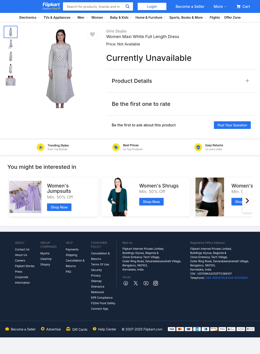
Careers (20, 260)
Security (96, 270)
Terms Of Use (100, 264)
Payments (72, 249)
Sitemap (96, 281)
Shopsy (45, 264)
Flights (215, 17)
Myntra (45, 253)
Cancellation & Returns (75, 263)
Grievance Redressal (97, 289)
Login (152, 6)
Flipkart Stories (25, 266)
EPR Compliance (101, 297)
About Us (21, 255)
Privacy (96, 275)
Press (18, 271)
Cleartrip (46, 259)
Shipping (71, 255)
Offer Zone (232, 17)
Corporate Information (22, 279)
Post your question (232, 125)
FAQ (68, 271)
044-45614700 (215, 278)
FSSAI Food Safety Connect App (103, 305)
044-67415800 (238, 278)
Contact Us (22, 249)
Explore (51, 8)
